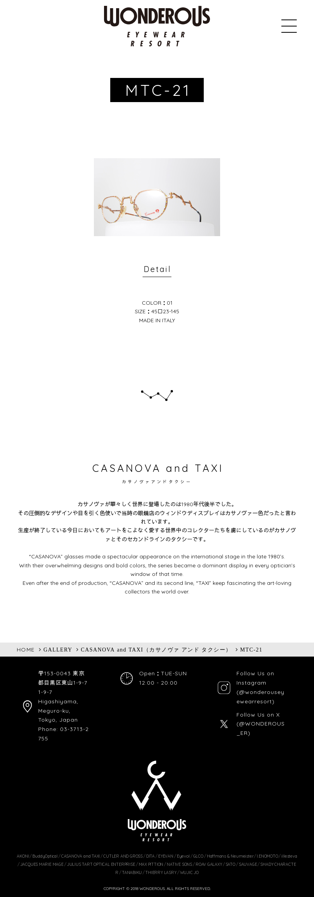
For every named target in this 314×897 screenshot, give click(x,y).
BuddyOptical (44, 856)
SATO (230, 864)
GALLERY (57, 649)
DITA (150, 856)
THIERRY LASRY (160, 872)
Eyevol (183, 856)
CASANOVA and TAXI (80, 856)
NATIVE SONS (179, 864)
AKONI (23, 856)
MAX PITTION (151, 864)
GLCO (198, 856)
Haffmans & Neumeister (230, 856)
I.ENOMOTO (267, 856)
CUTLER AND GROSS (123, 856)
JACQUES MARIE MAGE (42, 864)
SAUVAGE (248, 864)
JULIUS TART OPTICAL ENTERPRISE (101, 864)
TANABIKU (132, 872)
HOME (26, 649)
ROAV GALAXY (209, 864)
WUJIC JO (189, 872)
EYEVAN (165, 856)
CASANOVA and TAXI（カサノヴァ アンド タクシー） (156, 649)
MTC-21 (251, 649)
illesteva (289, 856)
